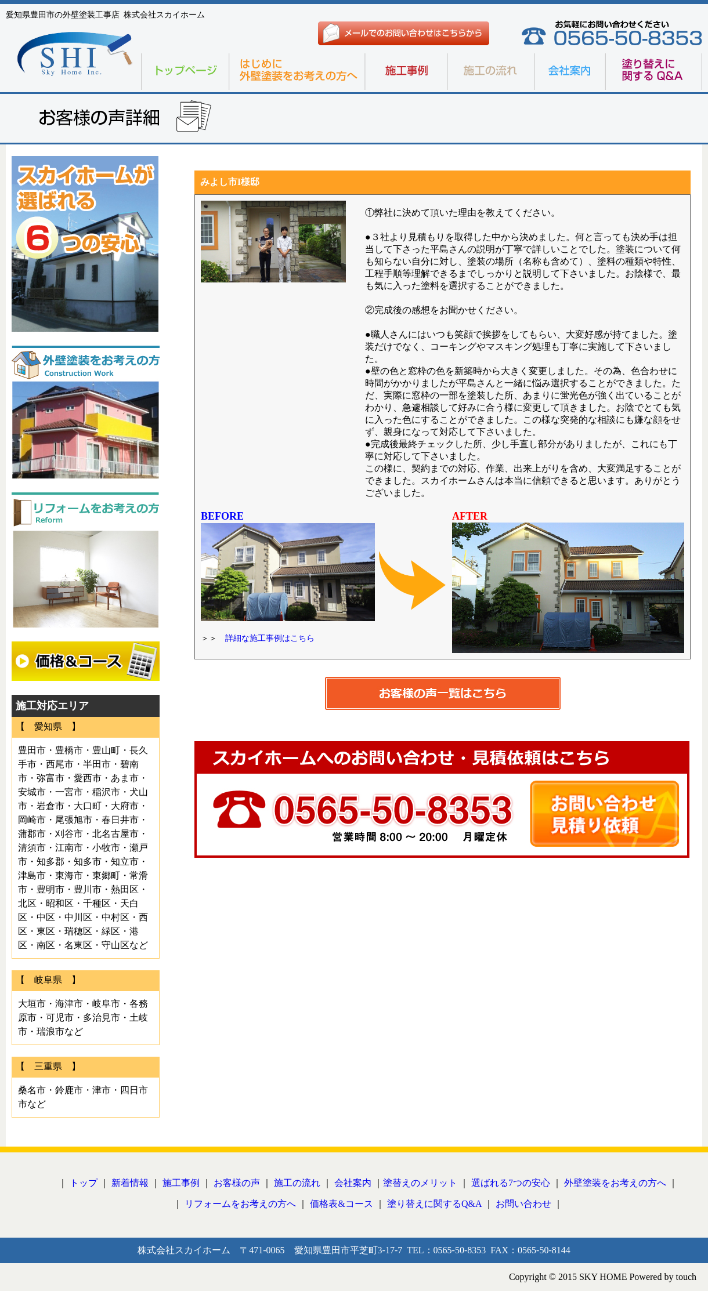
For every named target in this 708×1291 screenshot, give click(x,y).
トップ (83, 1183)
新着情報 (130, 1183)
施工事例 (181, 1183)
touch (686, 1277)
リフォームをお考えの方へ (240, 1204)
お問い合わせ (523, 1204)
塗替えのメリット (420, 1183)
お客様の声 (237, 1183)
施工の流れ (297, 1183)
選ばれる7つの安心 (510, 1183)
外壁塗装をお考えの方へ (615, 1183)
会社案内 (352, 1183)
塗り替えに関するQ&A (434, 1204)
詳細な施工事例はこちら (266, 638)
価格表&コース (341, 1204)
